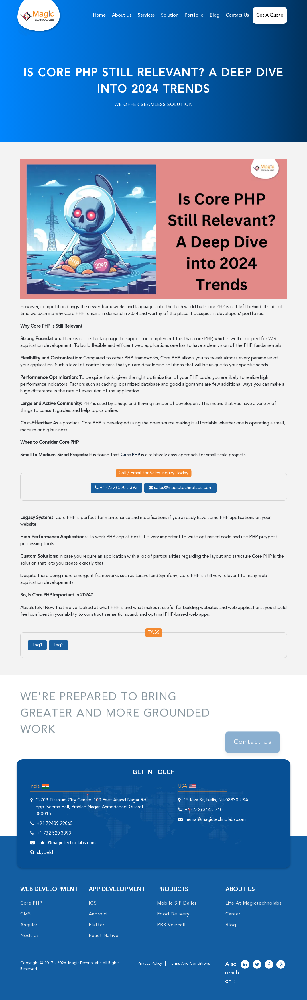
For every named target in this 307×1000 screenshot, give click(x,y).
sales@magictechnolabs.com (180, 488)
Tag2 (58, 645)
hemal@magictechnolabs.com (216, 819)
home (99, 15)
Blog (214, 15)
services (146, 15)
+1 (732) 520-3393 (116, 488)
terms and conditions (189, 964)
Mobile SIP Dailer (177, 903)
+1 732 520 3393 (54, 833)
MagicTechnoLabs (84, 963)
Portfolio (194, 15)
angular (29, 925)
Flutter (97, 925)
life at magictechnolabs (253, 903)
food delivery (173, 914)
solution (169, 15)
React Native (104, 936)
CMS (25, 914)
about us (121, 15)
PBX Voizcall (171, 925)
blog (230, 925)
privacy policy (150, 964)
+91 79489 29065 (55, 823)
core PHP (31, 903)
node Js (29, 936)
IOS (93, 903)
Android (98, 914)
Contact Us (237, 15)
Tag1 (37, 645)
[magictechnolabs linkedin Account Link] (245, 965)
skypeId (45, 852)
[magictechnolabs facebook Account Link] (269, 965)
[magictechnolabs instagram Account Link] (281, 965)
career (233, 914)
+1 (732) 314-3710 (204, 810)
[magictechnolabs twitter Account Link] (257, 965)
